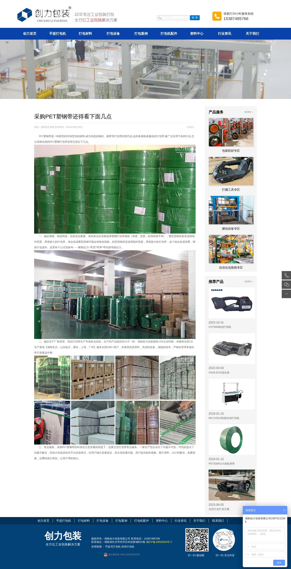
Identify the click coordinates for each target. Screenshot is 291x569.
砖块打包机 (127, 546)
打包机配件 (169, 33)
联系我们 (218, 520)
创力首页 (29, 33)
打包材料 (85, 33)
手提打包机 (57, 33)
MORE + (249, 112)
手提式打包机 (113, 546)
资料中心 (196, 33)
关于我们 (252, 33)
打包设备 (113, 33)
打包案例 (141, 33)
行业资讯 (224, 33)
